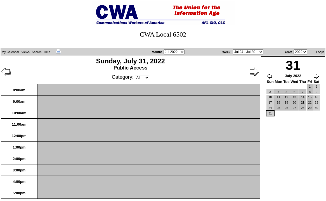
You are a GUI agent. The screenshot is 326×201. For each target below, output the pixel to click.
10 (270, 97)
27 (294, 107)
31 (270, 113)
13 (294, 97)
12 (286, 97)
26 (286, 107)
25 (278, 107)
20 (294, 102)
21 (302, 102)
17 (270, 102)
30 (316, 107)
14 (302, 97)
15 (309, 97)
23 (316, 102)
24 (270, 107)
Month (156, 52)
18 (278, 102)
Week (226, 52)
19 (286, 102)
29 (309, 107)
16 (316, 97)
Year (287, 52)
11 (278, 97)
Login (320, 52)
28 (302, 107)
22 (309, 102)
